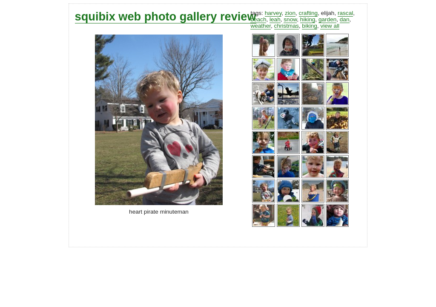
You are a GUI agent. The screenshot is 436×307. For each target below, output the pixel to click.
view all (329, 26)
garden (327, 19)
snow (290, 19)
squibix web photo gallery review (165, 16)
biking (309, 26)
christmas (286, 26)
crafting (308, 13)
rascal (345, 13)
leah (275, 19)
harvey (273, 13)
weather (260, 26)
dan (345, 19)
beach (258, 19)
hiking (308, 19)
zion (290, 13)
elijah (328, 13)
